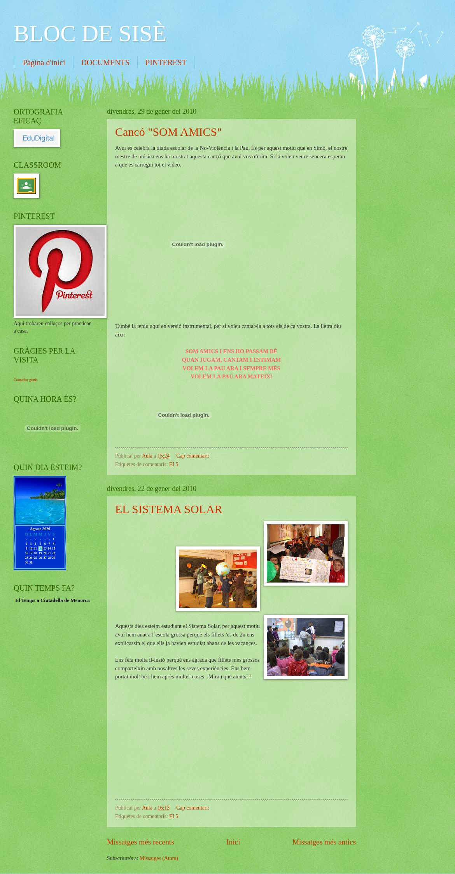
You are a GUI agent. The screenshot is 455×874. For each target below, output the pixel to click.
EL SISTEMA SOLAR (168, 509)
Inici (233, 842)
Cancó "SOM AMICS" (168, 131)
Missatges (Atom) (159, 858)
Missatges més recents (140, 842)
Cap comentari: (194, 456)
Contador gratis (26, 380)
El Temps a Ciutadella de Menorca (52, 600)
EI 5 (173, 464)
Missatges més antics (324, 842)
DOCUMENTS (105, 62)
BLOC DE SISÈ (90, 33)
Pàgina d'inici (44, 62)
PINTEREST (166, 62)
